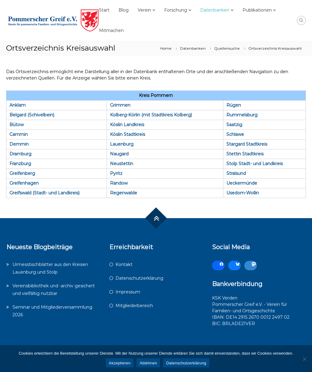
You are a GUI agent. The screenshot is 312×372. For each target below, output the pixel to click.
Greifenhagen (24, 183)
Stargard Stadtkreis (246, 144)
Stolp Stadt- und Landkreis (254, 163)
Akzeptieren (119, 363)
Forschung (175, 10)
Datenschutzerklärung (139, 278)
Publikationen (257, 10)
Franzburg (20, 163)
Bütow (16, 124)
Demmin (19, 144)
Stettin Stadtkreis (245, 154)
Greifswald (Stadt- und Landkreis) (44, 193)
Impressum (127, 292)
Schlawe (235, 134)
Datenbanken (214, 10)
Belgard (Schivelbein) (31, 115)
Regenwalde (123, 193)
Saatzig (234, 124)
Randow (119, 183)
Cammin (18, 134)
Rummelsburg (241, 115)
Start (104, 10)
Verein (144, 10)
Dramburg (20, 154)
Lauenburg (121, 144)
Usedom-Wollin (242, 193)
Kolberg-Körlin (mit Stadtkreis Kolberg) (151, 115)
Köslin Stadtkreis (127, 134)
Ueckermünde (241, 183)
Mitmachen (111, 30)
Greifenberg (22, 173)
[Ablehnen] (304, 359)
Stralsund (236, 173)
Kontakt (124, 264)
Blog (124, 10)
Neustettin (121, 163)
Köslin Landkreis (127, 124)
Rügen (233, 105)
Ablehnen (148, 363)
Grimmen (120, 105)
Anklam (17, 105)
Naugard (119, 154)
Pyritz (116, 173)
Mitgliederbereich (134, 305)
